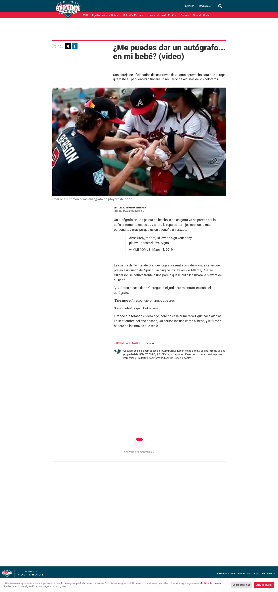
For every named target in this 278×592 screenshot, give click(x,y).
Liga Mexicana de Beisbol (105, 15)
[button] (68, 46)
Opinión (185, 15)
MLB (85, 15)
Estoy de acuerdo (264, 585)
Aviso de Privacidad (265, 573)
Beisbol (149, 343)
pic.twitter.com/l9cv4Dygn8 (149, 243)
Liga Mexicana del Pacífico (163, 15)
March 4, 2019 (162, 249)
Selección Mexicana (133, 15)
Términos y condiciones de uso (233, 573)
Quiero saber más (241, 585)
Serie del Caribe (201, 15)
